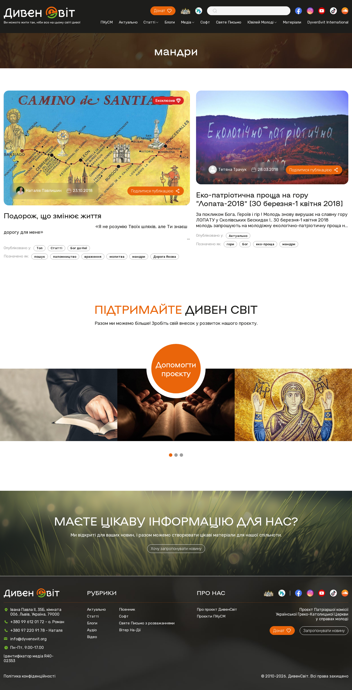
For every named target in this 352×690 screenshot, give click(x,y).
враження (92, 256)
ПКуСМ (106, 22)
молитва (117, 256)
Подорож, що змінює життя (52, 215)
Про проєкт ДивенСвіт (217, 609)
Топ (39, 248)
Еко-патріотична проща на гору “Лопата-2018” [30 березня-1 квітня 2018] (269, 198)
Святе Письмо (228, 22)
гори (230, 244)
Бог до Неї (78, 248)
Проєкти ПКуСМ (211, 616)
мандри (138, 256)
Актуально (128, 22)
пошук (39, 256)
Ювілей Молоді (262, 22)
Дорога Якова (164, 256)
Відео (92, 637)
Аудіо (92, 630)
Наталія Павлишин (44, 190)
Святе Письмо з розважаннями (147, 623)
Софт (205, 22)
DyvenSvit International (327, 22)
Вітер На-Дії (130, 630)
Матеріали (292, 22)
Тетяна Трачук (232, 169)
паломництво (64, 256)
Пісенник (127, 609)
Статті (150, 22)
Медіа (187, 22)
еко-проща (265, 244)
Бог (245, 244)
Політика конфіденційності (29, 676)
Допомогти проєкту (176, 368)
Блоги (170, 22)
